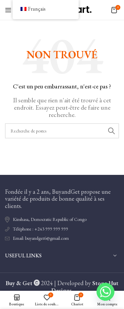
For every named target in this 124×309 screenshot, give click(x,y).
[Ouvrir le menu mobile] (8, 10)
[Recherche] (62, 130)
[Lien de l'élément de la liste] (62, 229)
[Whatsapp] (105, 292)
